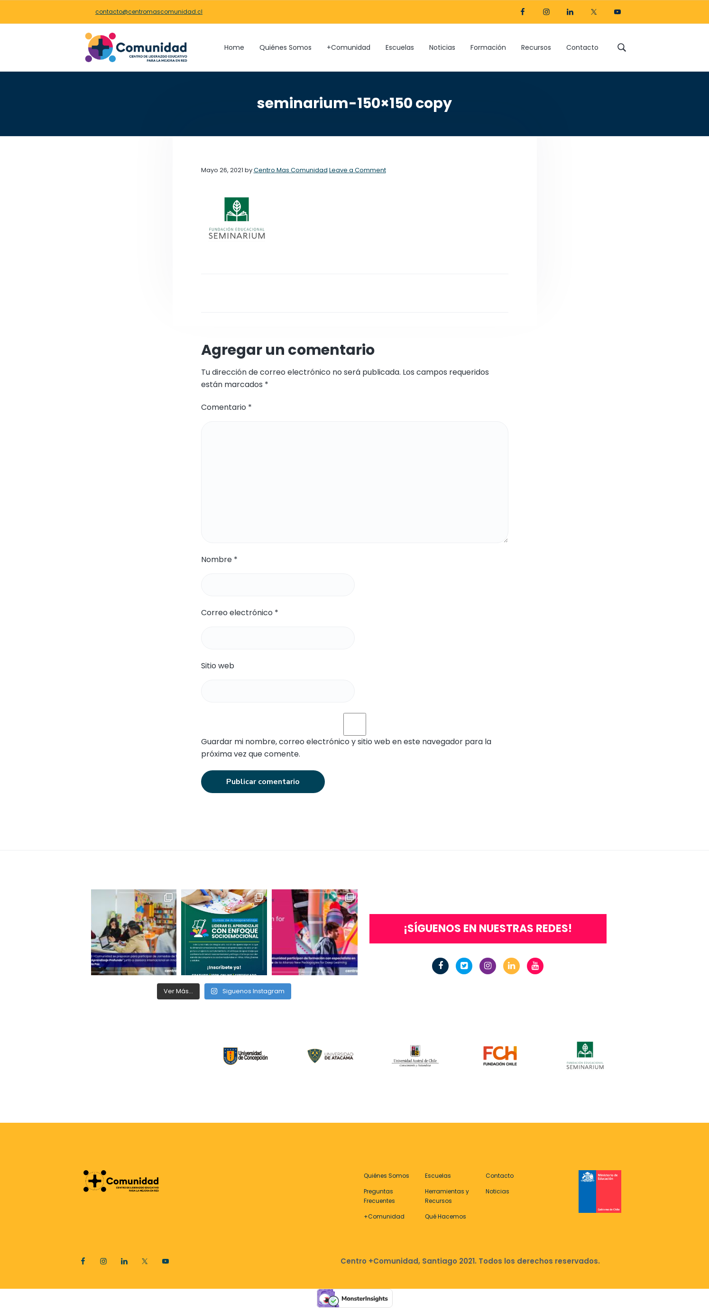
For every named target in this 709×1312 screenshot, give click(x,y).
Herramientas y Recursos (447, 1195)
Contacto (500, 1176)
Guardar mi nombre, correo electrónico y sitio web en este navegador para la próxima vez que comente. (346, 747)
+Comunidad (384, 1216)
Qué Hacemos (445, 1216)
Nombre (219, 559)
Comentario (226, 407)
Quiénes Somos (386, 1176)
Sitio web (217, 665)
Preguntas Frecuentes (379, 1195)
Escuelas (438, 1176)
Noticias (497, 1191)
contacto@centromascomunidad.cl (149, 12)
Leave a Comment (357, 170)
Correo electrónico (239, 612)
